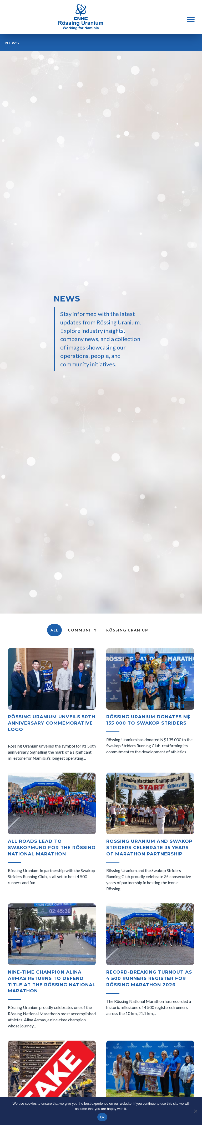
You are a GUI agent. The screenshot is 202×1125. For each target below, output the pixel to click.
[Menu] (191, 19)
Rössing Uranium (127, 630)
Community (82, 630)
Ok (102, 1117)
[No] (195, 1111)
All (54, 630)
